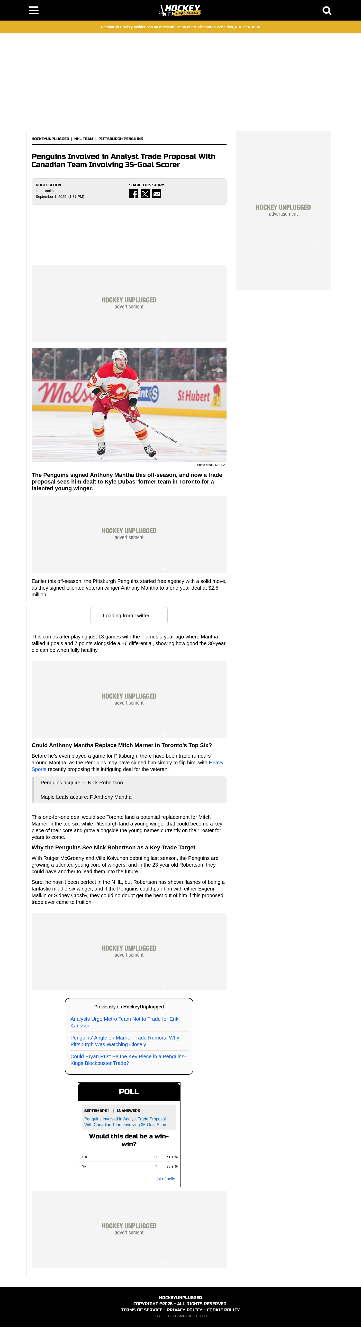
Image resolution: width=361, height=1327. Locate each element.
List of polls (165, 1179)
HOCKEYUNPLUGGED (50, 139)
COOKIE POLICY (223, 1309)
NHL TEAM (83, 139)
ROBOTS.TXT (198, 1316)
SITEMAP (178, 1316)
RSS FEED (161, 1316)
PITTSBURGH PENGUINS (120, 139)
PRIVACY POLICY (184, 1309)
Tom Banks (44, 191)
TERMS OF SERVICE (141, 1309)
